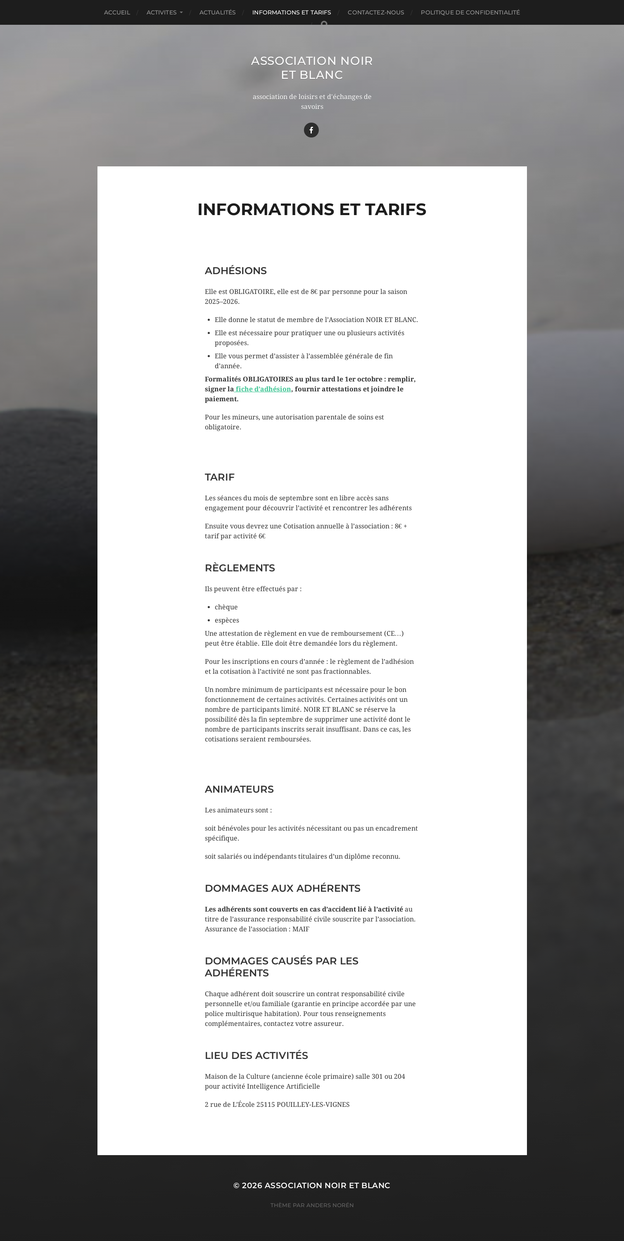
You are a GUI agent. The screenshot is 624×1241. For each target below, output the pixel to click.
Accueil (117, 12)
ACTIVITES (162, 12)
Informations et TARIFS (291, 12)
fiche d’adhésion (262, 389)
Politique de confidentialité (470, 12)
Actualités (217, 12)
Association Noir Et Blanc (312, 68)
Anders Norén (330, 1205)
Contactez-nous (376, 12)
